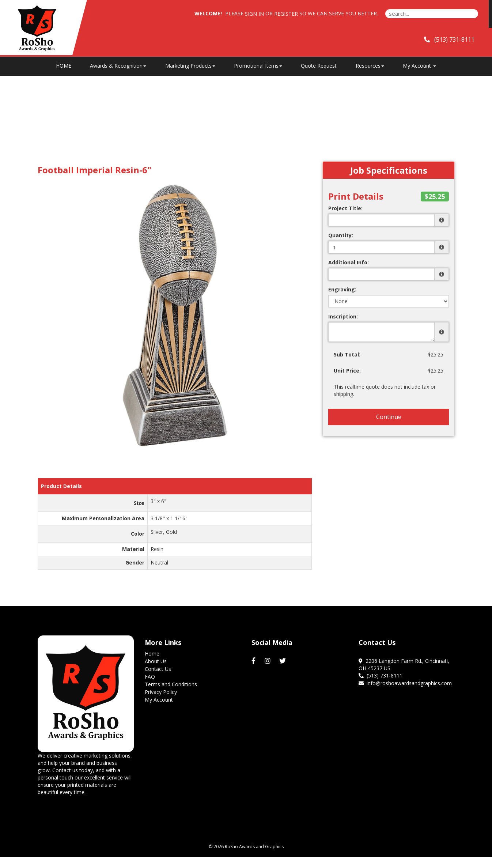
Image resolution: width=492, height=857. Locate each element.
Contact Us (158, 668)
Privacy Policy (161, 691)
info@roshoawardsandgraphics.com (405, 683)
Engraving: (342, 289)
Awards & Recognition (118, 65)
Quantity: (340, 235)
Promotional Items (258, 65)
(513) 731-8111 (380, 675)
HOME (63, 65)
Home (152, 653)
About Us (156, 661)
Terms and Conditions (171, 684)
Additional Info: (348, 262)
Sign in (254, 13)
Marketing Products (190, 65)
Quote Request (319, 65)
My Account (159, 699)
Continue (388, 417)
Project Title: (345, 208)
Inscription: (343, 316)
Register (286, 13)
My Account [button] (419, 65)
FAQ (150, 676)
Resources (370, 65)
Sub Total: (347, 354)
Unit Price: (347, 370)
